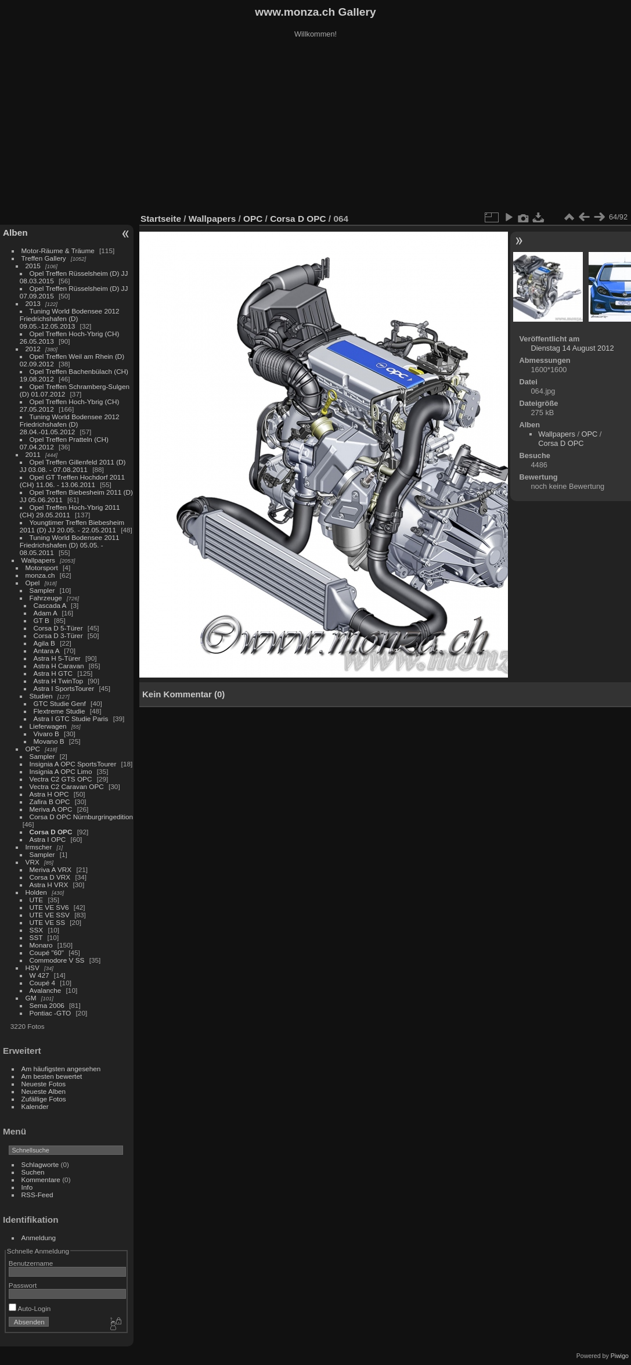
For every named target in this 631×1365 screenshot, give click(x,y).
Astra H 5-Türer (57, 658)
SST (36, 937)
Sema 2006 (47, 1005)
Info (27, 1187)
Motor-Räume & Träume (58, 250)
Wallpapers (38, 560)
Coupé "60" (47, 952)
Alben (15, 232)
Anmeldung (38, 1237)
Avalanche (46, 990)
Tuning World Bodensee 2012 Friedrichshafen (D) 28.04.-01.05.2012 (70, 424)
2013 (33, 303)
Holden (36, 892)
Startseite (160, 219)
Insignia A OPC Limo (61, 771)
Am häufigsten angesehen (61, 1068)
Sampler (42, 590)
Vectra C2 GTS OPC (61, 779)
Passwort (23, 1285)
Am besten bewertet (51, 1076)
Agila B (44, 643)
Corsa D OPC (51, 831)
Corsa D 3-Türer (58, 635)
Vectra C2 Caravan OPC (67, 786)
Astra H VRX (49, 884)
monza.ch (40, 575)
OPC (33, 748)
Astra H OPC (49, 794)
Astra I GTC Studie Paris (71, 718)
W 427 (39, 975)
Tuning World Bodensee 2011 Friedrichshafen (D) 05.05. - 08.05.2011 (70, 545)
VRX (32, 862)
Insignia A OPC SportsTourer (73, 764)
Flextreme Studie (59, 711)
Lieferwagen (48, 726)
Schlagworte (40, 1164)
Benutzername (31, 1263)
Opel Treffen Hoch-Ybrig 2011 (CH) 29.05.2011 (70, 510)
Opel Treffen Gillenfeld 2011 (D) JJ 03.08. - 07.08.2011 (73, 465)
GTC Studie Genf (60, 703)
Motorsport (42, 567)
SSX (37, 930)
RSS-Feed (37, 1194)
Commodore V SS (57, 960)
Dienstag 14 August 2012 (572, 348)
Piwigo (620, 1355)
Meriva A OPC (51, 809)
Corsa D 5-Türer (58, 628)
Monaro (41, 945)
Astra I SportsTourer (64, 688)
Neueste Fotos (43, 1083)
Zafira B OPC (50, 801)
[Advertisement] (315, 127)
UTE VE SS (47, 922)
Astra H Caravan (59, 665)
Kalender (35, 1106)
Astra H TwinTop (58, 681)
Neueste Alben (43, 1091)
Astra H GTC (53, 673)
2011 (33, 454)
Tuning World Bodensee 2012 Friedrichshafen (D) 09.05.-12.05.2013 (70, 318)
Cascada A (50, 605)
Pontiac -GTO (50, 1013)
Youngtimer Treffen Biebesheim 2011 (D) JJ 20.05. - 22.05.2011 (72, 526)
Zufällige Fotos (43, 1099)
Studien (41, 696)
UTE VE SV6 (49, 907)
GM (31, 998)
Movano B (49, 741)
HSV (32, 967)
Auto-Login (30, 1308)
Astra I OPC (48, 839)
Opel (33, 582)
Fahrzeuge (46, 598)
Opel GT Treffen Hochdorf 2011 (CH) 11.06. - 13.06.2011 (72, 480)
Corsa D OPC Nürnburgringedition (82, 816)
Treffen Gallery (43, 258)
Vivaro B (46, 733)
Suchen (33, 1172)
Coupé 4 (42, 982)
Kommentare (40, 1179)
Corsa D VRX (50, 877)
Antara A (46, 650)
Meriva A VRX (51, 869)
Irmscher (39, 847)
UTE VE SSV (50, 915)
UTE (37, 899)
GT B (41, 620)
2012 (33, 348)
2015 (33, 265)
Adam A (45, 613)
